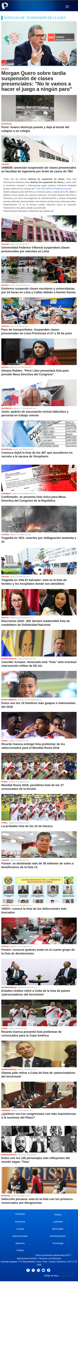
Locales (20, 1228)
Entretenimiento (58, 1236)
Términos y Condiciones (49, 1258)
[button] (67, 6)
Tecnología (57, 1243)
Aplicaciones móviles (27, 1258)
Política (58, 1214)
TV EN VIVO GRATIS (43, 188)
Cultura (20, 1250)
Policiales (20, 1214)
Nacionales (57, 1228)
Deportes (20, 1243)
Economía (20, 1221)
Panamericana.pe (62, 188)
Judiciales (58, 1221)
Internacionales (20, 1236)
